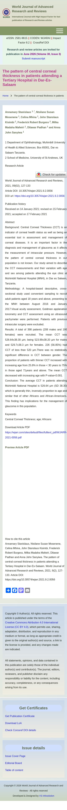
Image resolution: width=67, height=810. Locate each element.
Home (5, 95)
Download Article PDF (17, 427)
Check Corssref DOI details (20, 730)
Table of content (14, 770)
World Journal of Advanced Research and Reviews (32, 9)
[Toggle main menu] (33, 31)
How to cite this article (17, 539)
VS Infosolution (46, 796)
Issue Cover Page (15, 756)
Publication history (15, 204)
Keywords (10, 414)
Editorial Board (13, 763)
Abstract (10, 222)
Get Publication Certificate (20, 716)
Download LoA (13, 723)
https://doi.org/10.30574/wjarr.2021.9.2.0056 (40, 196)
